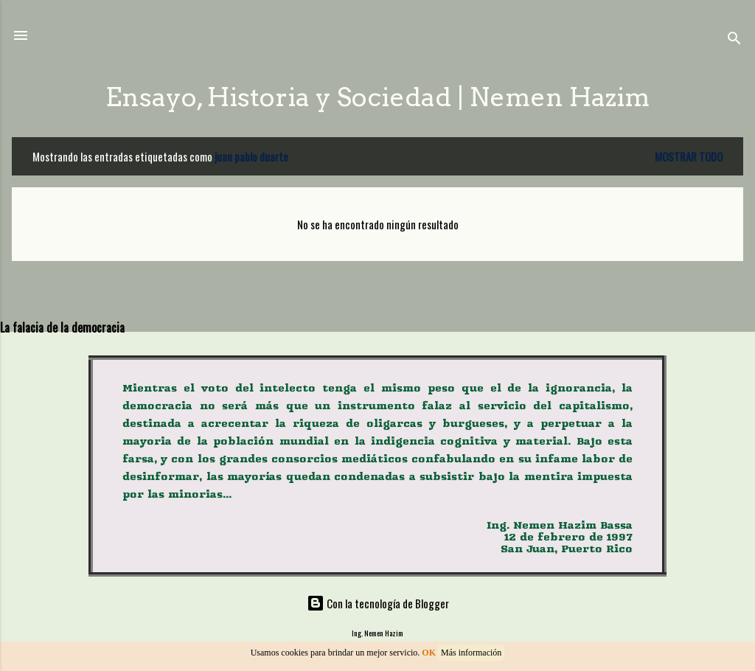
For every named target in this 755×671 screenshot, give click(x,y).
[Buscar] (734, 40)
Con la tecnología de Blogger (378, 603)
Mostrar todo (689, 156)
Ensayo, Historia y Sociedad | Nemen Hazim (377, 97)
